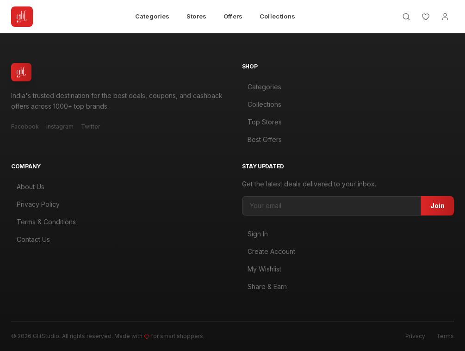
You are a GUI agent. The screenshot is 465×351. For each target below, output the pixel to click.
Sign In (255, 236)
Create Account (268, 254)
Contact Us (30, 240)
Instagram (60, 126)
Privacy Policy (35, 205)
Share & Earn (264, 289)
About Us (27, 187)
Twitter (90, 126)
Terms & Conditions (43, 223)
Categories (152, 16)
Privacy (415, 336)
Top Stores (262, 122)
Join (437, 208)
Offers (233, 16)
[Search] (406, 16)
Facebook (25, 126)
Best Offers (262, 139)
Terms (445, 336)
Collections (278, 16)
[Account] (445, 16)
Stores (196, 16)
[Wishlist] (425, 16)
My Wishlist (261, 271)
